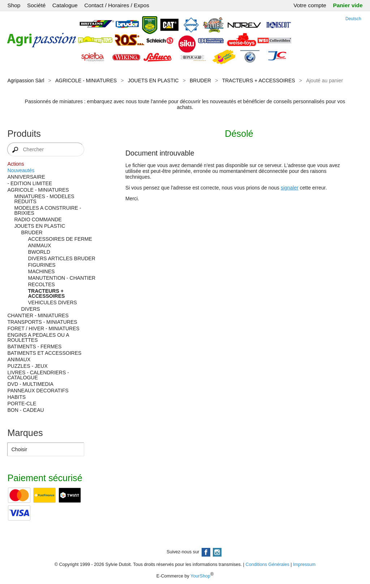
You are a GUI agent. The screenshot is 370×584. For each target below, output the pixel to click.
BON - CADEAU (25, 410)
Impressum (304, 564)
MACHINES (41, 271)
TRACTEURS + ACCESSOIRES (258, 80)
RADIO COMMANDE (37, 219)
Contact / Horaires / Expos (116, 5)
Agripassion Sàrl (25, 80)
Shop (13, 5)
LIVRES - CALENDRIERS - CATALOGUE (38, 375)
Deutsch (353, 18)
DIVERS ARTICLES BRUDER (61, 258)
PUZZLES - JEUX (27, 366)
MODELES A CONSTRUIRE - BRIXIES (47, 210)
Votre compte (309, 5)
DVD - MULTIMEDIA (30, 384)
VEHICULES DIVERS (52, 302)
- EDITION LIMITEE (29, 183)
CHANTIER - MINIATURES (37, 315)
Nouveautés (20, 170)
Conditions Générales (267, 564)
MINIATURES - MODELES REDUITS (44, 199)
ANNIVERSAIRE (26, 176)
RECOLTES (41, 284)
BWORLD (39, 251)
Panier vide (347, 5)
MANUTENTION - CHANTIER (61, 277)
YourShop (200, 576)
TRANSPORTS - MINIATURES (42, 321)
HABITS (16, 397)
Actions (15, 163)
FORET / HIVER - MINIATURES (43, 328)
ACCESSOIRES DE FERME (60, 238)
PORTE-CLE (21, 403)
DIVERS (30, 308)
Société (36, 5)
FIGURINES (41, 264)
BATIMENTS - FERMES (34, 346)
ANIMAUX (39, 245)
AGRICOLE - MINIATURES (86, 80)
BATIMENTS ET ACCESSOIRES (44, 353)
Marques (25, 433)
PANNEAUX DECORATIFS (37, 390)
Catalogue (65, 5)
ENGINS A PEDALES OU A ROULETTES (38, 337)
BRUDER (200, 80)
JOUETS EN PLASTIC (153, 80)
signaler (289, 188)
